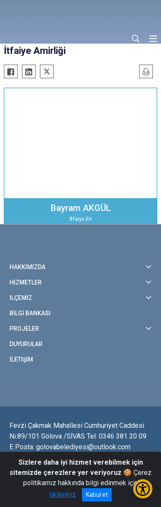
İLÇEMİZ (20, 297)
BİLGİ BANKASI (30, 313)
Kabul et (97, 494)
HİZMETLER (25, 282)
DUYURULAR (26, 344)
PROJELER (24, 328)
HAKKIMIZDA (27, 267)
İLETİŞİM (21, 359)
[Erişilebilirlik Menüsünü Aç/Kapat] (142, 488)
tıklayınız (62, 494)
